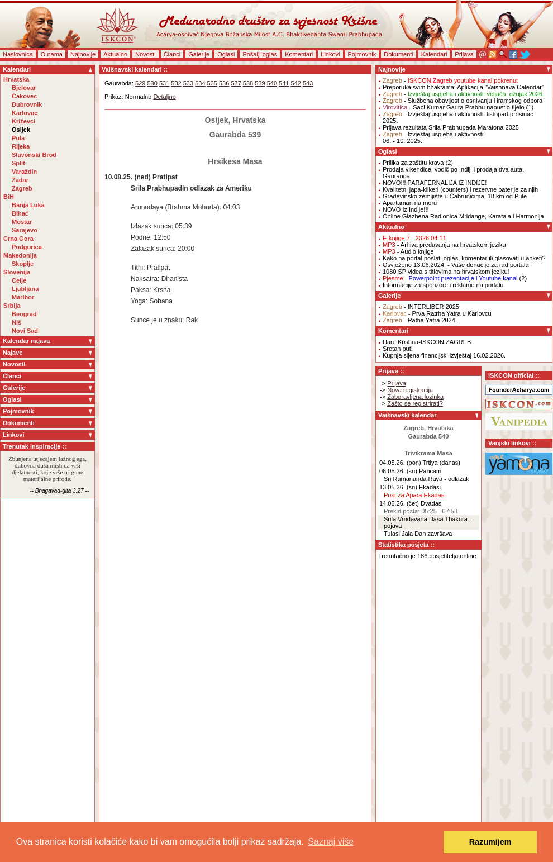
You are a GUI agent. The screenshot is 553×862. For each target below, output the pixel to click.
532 (176, 83)
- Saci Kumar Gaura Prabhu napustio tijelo (454, 107)
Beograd (24, 314)
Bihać (20, 213)
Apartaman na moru (410, 202)
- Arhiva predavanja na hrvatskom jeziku (444, 244)
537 (236, 83)
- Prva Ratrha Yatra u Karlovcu (437, 313)
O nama (52, 54)
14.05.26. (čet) (399, 503)
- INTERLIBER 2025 (421, 306)
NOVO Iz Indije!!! (406, 209)
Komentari (299, 54)
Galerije (198, 54)
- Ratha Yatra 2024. (420, 320)
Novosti (145, 54)
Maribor (23, 297)
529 (140, 83)
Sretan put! (398, 348)
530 (152, 83)
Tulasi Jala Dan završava (418, 533)
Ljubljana (25, 288)
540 (272, 83)
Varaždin (24, 171)
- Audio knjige (408, 251)
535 (212, 83)
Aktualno (115, 54)
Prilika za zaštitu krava (413, 162)
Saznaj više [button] (331, 841)
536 (224, 83)
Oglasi (226, 54)
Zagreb (22, 188)
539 (260, 83)
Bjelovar (24, 87)
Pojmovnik (362, 54)
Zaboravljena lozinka (415, 396)
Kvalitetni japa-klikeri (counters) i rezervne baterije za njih (460, 189)
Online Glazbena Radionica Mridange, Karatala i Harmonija (463, 216)
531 (164, 83)
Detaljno (164, 96)
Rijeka (21, 146)
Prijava (464, 54)
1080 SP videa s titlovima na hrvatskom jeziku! (446, 271)
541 (284, 83)
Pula (18, 138)
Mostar (22, 221)
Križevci (23, 121)
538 (248, 83)
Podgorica (27, 247)
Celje (19, 280)
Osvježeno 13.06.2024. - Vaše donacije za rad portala (456, 264)
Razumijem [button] (490, 841)
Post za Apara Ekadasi (415, 495)
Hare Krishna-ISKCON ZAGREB (427, 342)
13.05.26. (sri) (398, 487)
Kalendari (434, 54)
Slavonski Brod (34, 154)
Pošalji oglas (259, 54)
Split (18, 163)
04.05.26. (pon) (400, 462)
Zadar (20, 180)
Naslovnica (18, 54)
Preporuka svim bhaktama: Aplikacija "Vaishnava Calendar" (463, 87)
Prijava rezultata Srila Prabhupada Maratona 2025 (451, 127)
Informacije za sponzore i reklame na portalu (443, 285)
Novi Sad (25, 330)
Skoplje (23, 263)
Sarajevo (24, 230)
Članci (172, 54)
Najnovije (83, 54)
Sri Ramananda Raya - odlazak (426, 478)
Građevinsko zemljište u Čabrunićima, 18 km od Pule (455, 196)
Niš (16, 322)
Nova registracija (410, 390)
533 (188, 83)
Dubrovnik (27, 104)
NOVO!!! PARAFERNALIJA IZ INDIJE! (435, 182)
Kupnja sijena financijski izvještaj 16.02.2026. (444, 355)
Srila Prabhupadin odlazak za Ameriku (191, 188)
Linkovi (330, 54)
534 (200, 83)
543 (308, 83)
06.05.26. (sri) (398, 471)
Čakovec (24, 96)
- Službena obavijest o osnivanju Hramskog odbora (462, 100)
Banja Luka (28, 205)
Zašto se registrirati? (415, 403)
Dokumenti (398, 54)
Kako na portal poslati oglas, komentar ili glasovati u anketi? (464, 258)
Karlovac (24, 112)
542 (296, 83)
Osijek (21, 129)
